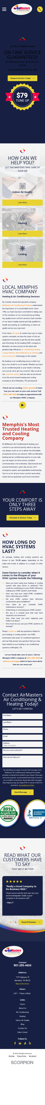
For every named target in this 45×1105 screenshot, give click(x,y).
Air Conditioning (22, 1012)
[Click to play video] (22, 405)
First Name (7, 715)
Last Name (7, 722)
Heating (22, 1016)
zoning (5, 353)
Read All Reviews (31, 922)
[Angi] (25, 1043)
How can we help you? (11, 757)
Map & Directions (22, 984)
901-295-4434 (22, 965)
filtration (11, 353)
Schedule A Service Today (22, 518)
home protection (8, 356)
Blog (22, 1024)
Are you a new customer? (13, 750)
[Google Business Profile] (20, 1043)
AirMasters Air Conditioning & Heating (17, 305)
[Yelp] (30, 1043)
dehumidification (22, 353)
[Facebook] (15, 1043)
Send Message (22, 792)
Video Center (22, 1032)
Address (6, 743)
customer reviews (12, 374)
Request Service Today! (22, 78)
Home (22, 1004)
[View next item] (16, 922)
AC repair (15, 333)
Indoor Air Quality (22, 1020)
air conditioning (27, 349)
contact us (12, 631)
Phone (5, 729)
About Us (22, 1008)
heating (37, 349)
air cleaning (34, 353)
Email (5, 736)
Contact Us (22, 1028)
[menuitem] (12, 1056)
